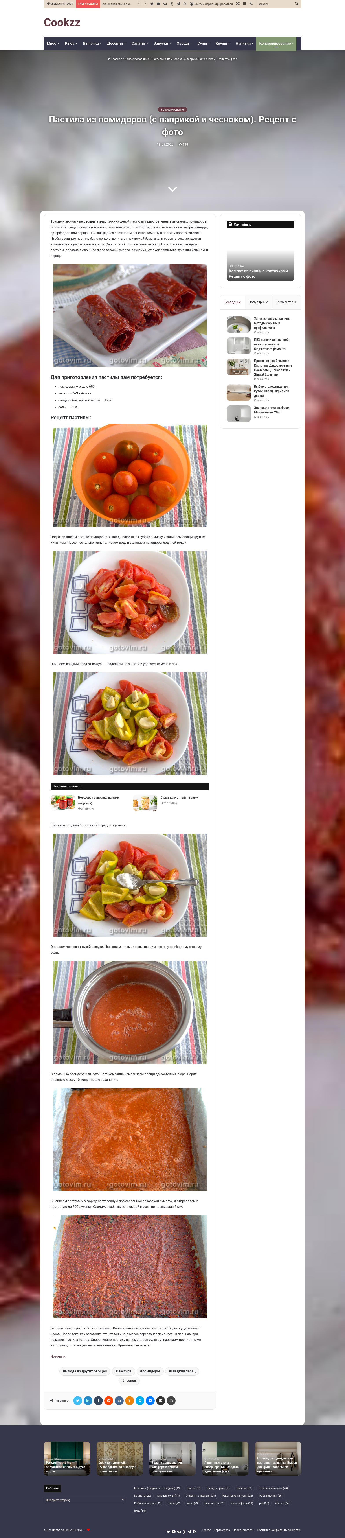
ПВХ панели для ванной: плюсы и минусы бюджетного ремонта (272, 344)
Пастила (125, 1371)
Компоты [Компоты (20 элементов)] (142, 1495)
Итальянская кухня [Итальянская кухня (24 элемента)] (273, 1488)
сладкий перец (183, 1371)
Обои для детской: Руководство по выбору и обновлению (117, 1467)
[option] (260, 257)
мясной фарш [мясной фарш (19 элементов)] (242, 1503)
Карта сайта (222, 1530)
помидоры (151, 1371)
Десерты (115, 43)
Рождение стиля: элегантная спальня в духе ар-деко (65, 1467)
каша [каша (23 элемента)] (193, 1503)
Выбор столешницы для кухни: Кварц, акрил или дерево (271, 391)
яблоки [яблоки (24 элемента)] (282, 1503)
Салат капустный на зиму (179, 797)
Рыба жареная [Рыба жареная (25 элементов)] (271, 1495)
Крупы (221, 43)
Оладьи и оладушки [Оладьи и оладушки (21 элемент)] (201, 1495)
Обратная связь (243, 1530)
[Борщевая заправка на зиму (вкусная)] (63, 803)
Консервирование (275, 43)
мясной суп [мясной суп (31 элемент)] (214, 1503)
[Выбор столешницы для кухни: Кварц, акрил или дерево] (239, 392)
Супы (202, 43)
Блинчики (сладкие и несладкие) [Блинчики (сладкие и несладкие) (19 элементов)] (157, 1488)
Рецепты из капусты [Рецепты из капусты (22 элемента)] (237, 1495)
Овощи (183, 43)
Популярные (258, 302)
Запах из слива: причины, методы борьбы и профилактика (272, 323)
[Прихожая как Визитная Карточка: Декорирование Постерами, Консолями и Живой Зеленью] (239, 367)
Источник (58, 1357)
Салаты (138, 43)
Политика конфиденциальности (278, 1530)
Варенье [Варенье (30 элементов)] (245, 1488)
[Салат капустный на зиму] (145, 803)
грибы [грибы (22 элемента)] (174, 1503)
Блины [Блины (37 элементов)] (193, 1488)
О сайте (206, 1530)
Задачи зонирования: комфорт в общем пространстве (167, 1467)
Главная (115, 59)
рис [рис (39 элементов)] (264, 1503)
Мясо (51, 43)
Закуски (161, 43)
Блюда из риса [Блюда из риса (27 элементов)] (218, 1488)
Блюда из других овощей (86, 1371)
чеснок (130, 1381)
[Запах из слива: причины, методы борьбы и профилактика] (239, 324)
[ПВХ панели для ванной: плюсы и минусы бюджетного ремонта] (239, 345)
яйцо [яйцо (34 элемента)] (140, 1510)
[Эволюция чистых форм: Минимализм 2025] (239, 413)
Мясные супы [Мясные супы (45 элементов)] (168, 1495)
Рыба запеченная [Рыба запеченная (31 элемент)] (147, 1503)
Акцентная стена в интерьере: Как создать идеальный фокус (221, 1467)
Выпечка (91, 43)
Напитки (243, 43)
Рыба (70, 43)
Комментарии (286, 302)
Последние (232, 302)
